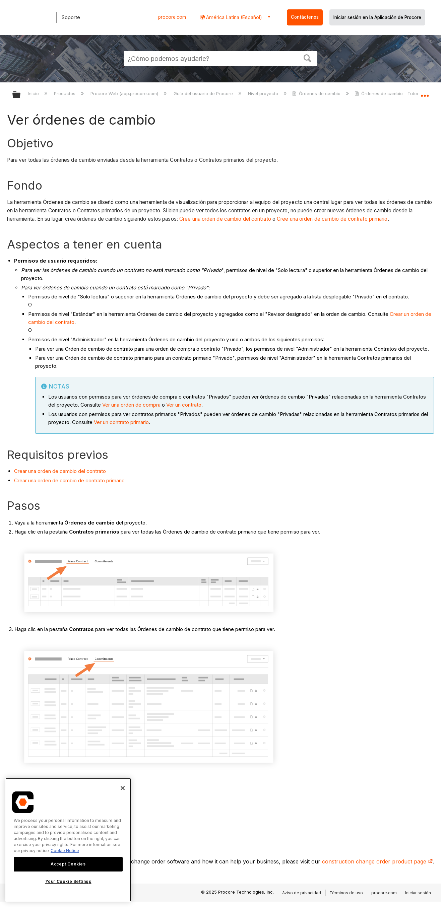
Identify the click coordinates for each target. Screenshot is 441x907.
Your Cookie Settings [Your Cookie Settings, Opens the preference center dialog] (68, 881)
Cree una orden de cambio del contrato (225, 219)
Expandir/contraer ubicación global (425, 93)
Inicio (34, 93)
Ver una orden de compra (131, 405)
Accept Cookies (68, 863)
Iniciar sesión (418, 892)
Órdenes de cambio (317, 93)
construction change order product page (377, 861)
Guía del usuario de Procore (204, 93)
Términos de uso (346, 892)
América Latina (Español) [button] (233, 17)
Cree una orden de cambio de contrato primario (332, 219)
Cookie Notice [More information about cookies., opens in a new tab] (65, 850)
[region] (68, 840)
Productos (65, 93)
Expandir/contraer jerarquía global (20, 95)
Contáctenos (305, 17)
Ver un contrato (183, 405)
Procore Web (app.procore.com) (125, 93)
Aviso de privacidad (301, 892)
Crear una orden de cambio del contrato (60, 471)
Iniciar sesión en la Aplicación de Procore (377, 17)
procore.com (172, 17)
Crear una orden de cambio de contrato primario (69, 480)
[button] (307, 57)
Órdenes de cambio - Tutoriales (392, 93)
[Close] (122, 788)
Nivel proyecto (263, 93)
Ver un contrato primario (121, 422)
